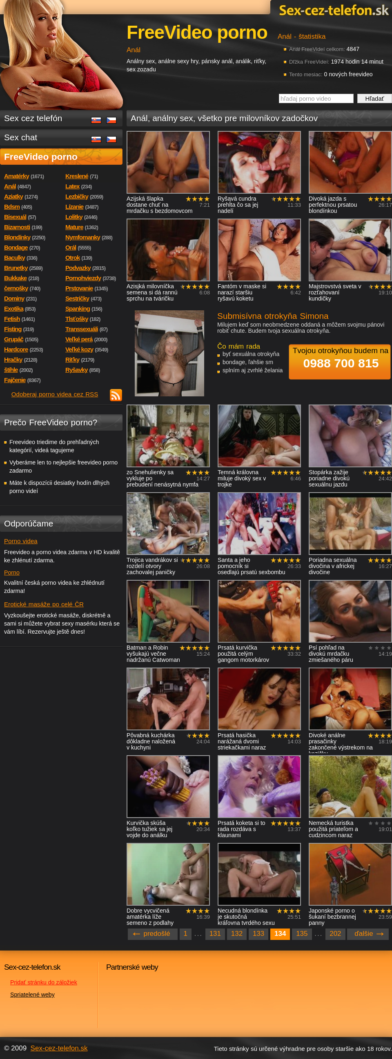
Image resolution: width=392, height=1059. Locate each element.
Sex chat (20, 137)
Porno (12, 572)
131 (215, 933)
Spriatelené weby (32, 994)
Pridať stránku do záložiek (43, 982)
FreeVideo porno (41, 156)
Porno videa (21, 540)
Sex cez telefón (33, 118)
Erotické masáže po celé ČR (44, 604)
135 (301, 933)
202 (335, 933)
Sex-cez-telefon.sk (333, 9)
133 (258, 933)
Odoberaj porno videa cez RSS (54, 394)
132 (237, 933)
